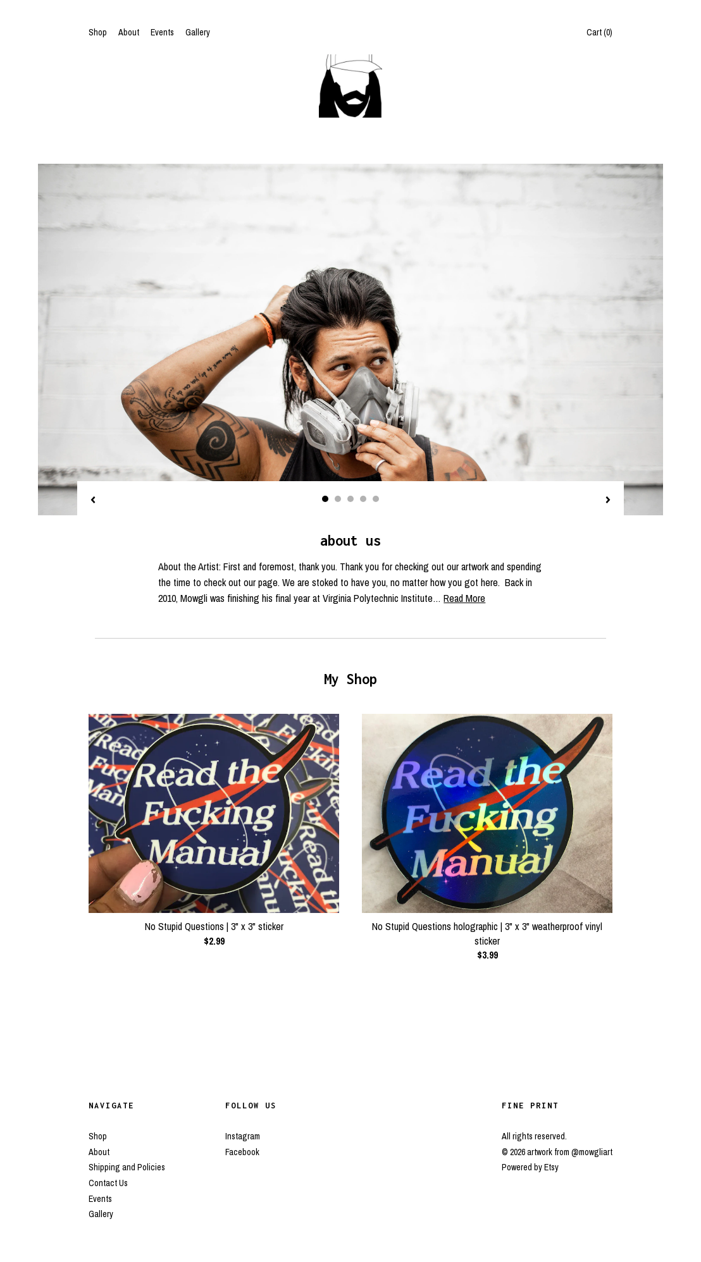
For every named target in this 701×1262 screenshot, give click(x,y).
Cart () (599, 32)
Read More (464, 598)
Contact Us (108, 1183)
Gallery (197, 32)
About (128, 32)
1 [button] (325, 499)
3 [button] (350, 499)
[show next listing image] (608, 500)
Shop (98, 32)
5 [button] (376, 499)
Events (162, 32)
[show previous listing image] (93, 500)
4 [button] (363, 499)
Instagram (242, 1136)
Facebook (242, 1152)
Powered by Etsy (530, 1167)
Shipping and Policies (127, 1167)
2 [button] (338, 499)
